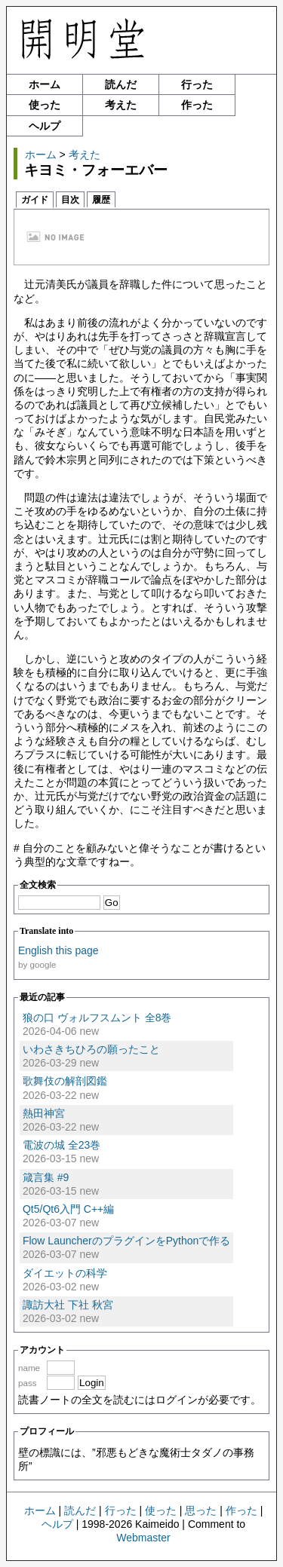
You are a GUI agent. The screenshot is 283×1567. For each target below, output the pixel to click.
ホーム (44, 84)
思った (201, 1510)
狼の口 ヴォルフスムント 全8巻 (97, 1018)
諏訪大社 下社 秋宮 (68, 1305)
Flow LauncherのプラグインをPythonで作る (126, 1241)
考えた (121, 105)
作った (197, 105)
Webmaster (143, 1538)
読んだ (121, 84)
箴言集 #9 (46, 1177)
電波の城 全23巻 (61, 1145)
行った (197, 84)
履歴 (101, 199)
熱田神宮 (44, 1113)
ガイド (34, 199)
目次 (70, 199)
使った (44, 105)
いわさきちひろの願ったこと (91, 1049)
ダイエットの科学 (65, 1273)
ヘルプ (44, 126)
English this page (58, 950)
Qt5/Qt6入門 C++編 (68, 1209)
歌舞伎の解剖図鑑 (65, 1081)
